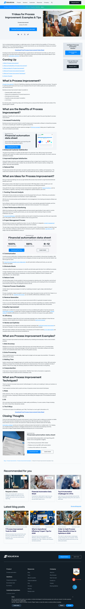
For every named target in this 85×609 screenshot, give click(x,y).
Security (29, 581)
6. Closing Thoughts (7, 76)
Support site (30, 589)
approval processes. (33, 315)
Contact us (52, 572)
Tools (29, 567)
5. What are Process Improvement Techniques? (13, 73)
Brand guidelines (54, 578)
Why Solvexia (53, 567)
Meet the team (53, 570)
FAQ (29, 575)
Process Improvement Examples (23, 453)
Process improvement (8, 84)
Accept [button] (69, 605)
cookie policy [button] (23, 600)
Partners (8, 588)
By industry (9, 577)
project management (47, 220)
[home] (9, 2)
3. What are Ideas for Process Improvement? (13, 68)
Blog (5, 453)
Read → (41, 7)
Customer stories (10, 585)
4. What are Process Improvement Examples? (13, 70)
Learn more (76, 549)
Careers (52, 575)
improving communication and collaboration (14, 259)
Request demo (75, 2)
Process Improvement (23, 22)
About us (52, 564)
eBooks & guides (31, 570)
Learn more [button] (16, 605)
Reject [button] (61, 605)
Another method (45, 306)
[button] (18, 2)
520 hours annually (34, 127)
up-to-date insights (46, 325)
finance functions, (44, 186)
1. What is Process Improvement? (10, 63)
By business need (10, 575)
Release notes (31, 583)
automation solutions (7, 56)
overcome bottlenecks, (9, 213)
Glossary (30, 578)
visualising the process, (18, 290)
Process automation (11, 564)
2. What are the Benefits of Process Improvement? (14, 65)
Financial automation (11, 572)
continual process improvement (43, 321)
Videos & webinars (32, 572)
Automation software (7, 417)
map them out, (45, 225)
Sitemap (29, 586)
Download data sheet (73, 53)
